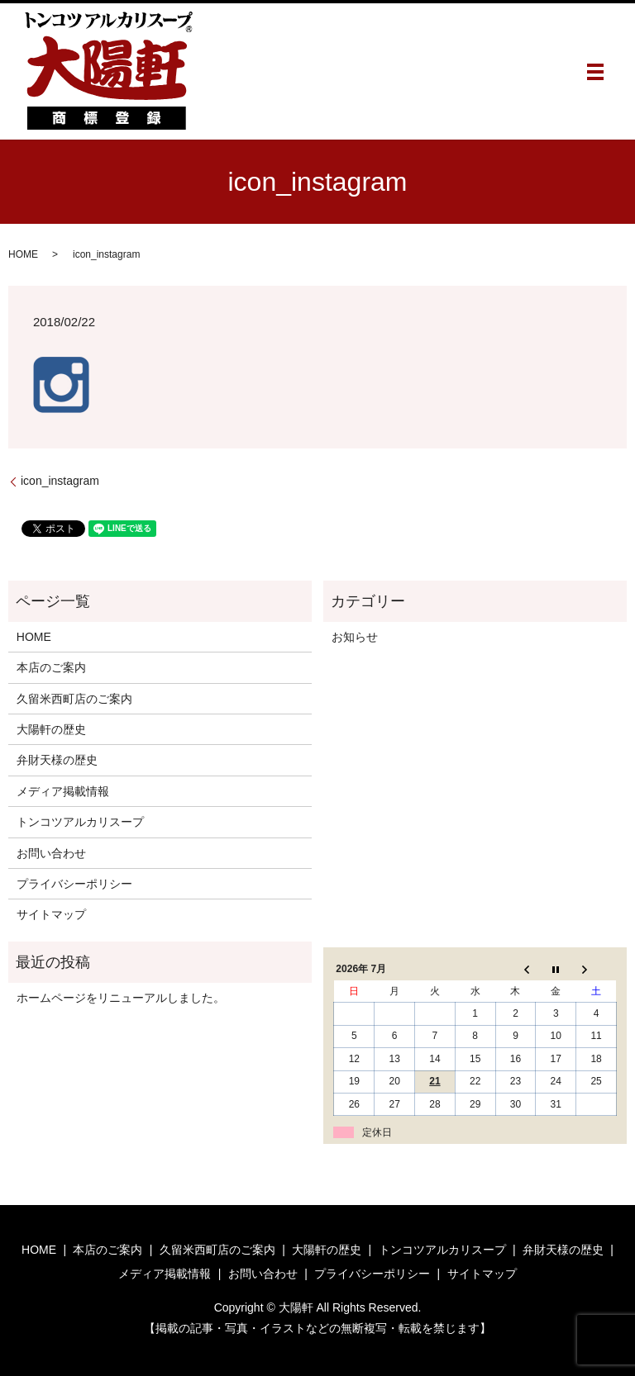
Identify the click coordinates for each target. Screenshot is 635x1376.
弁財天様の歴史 (57, 759)
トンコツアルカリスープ (80, 821)
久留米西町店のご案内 (74, 698)
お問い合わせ (51, 853)
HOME (23, 254)
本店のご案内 (51, 667)
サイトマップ (51, 914)
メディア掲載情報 (63, 791)
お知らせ (355, 636)
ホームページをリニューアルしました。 (121, 997)
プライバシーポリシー (74, 883)
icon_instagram (60, 480)
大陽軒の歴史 (51, 729)
